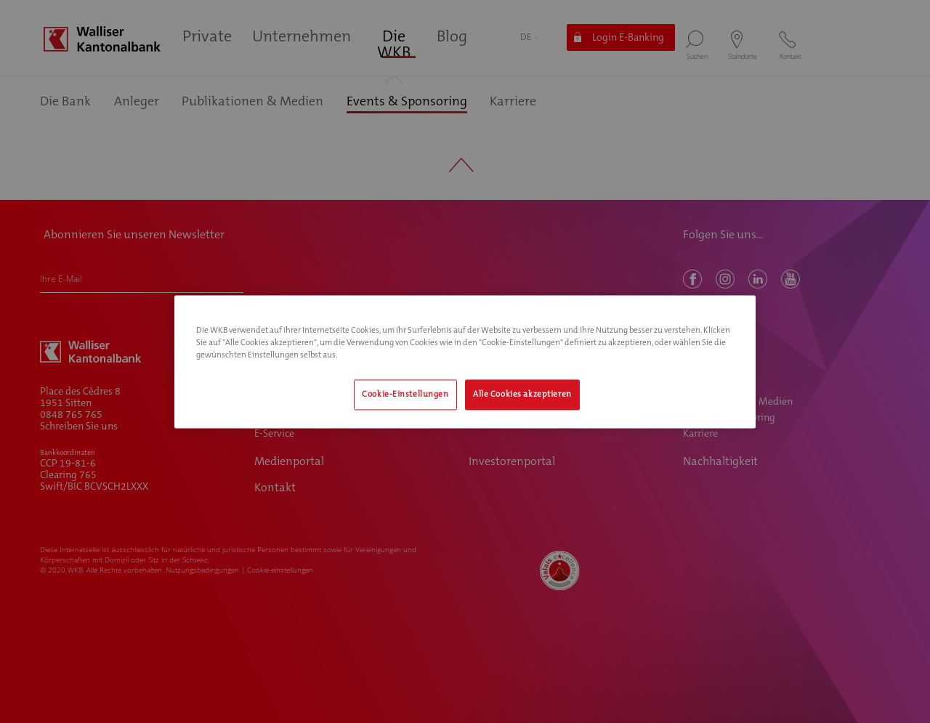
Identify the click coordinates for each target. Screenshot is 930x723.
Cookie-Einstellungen (405, 394)
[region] (465, 361)
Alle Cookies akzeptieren (522, 394)
